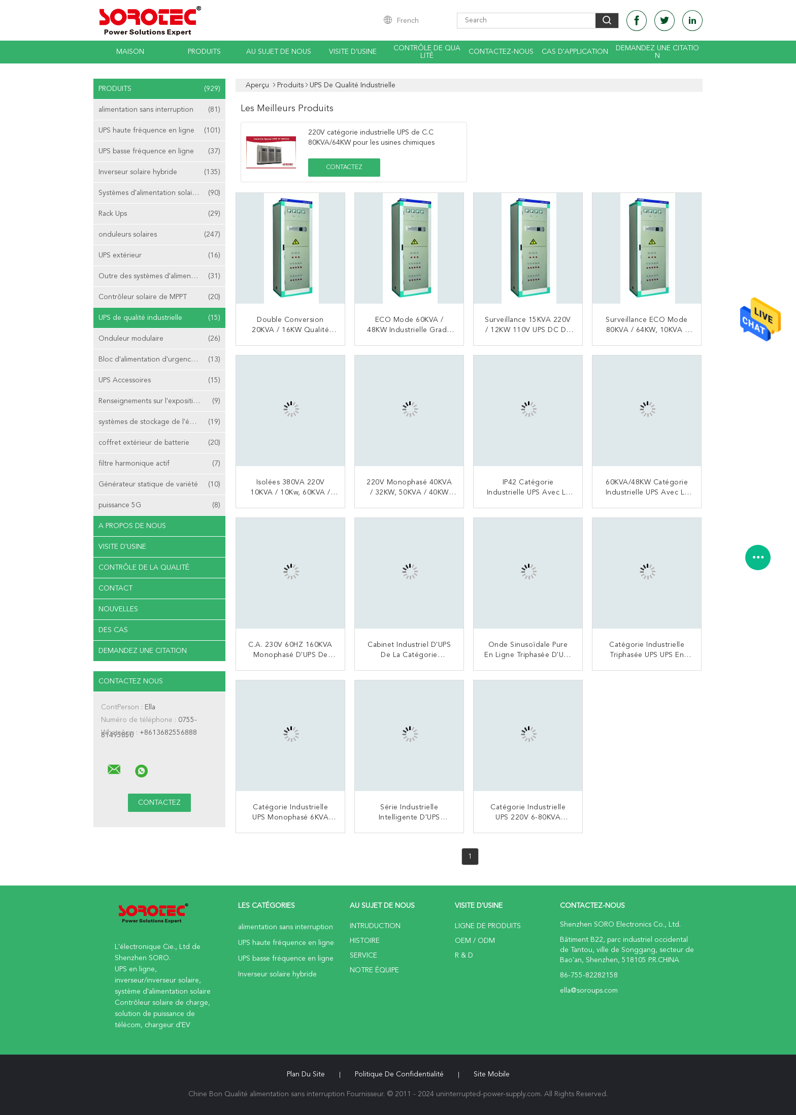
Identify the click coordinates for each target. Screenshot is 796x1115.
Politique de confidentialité (399, 1074)
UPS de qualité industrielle (159, 318)
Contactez (344, 168)
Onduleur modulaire (159, 339)
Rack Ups (159, 214)
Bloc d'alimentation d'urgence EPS (159, 359)
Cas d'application (575, 51)
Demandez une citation (657, 52)
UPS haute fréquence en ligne (159, 130)
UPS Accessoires (159, 380)
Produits (204, 51)
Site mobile (492, 1074)
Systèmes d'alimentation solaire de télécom (161, 193)
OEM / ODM (475, 940)
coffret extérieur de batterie (159, 443)
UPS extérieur (159, 255)
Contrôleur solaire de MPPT (159, 297)
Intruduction (375, 926)
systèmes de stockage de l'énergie (159, 422)
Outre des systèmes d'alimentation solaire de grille (161, 276)
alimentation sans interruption (159, 110)
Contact (115, 588)
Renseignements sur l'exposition (159, 401)
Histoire (365, 940)
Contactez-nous (501, 51)
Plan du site (306, 1074)
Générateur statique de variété (159, 484)
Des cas (113, 630)
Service (363, 955)
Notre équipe (374, 970)
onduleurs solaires (159, 234)
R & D (464, 955)
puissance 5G (159, 505)
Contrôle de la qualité (143, 567)
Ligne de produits (488, 926)
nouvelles (118, 609)
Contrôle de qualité (426, 52)
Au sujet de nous (278, 51)
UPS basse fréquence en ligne (159, 151)
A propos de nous (132, 526)
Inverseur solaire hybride (159, 172)
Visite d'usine (353, 51)
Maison (130, 51)
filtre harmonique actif (159, 463)
